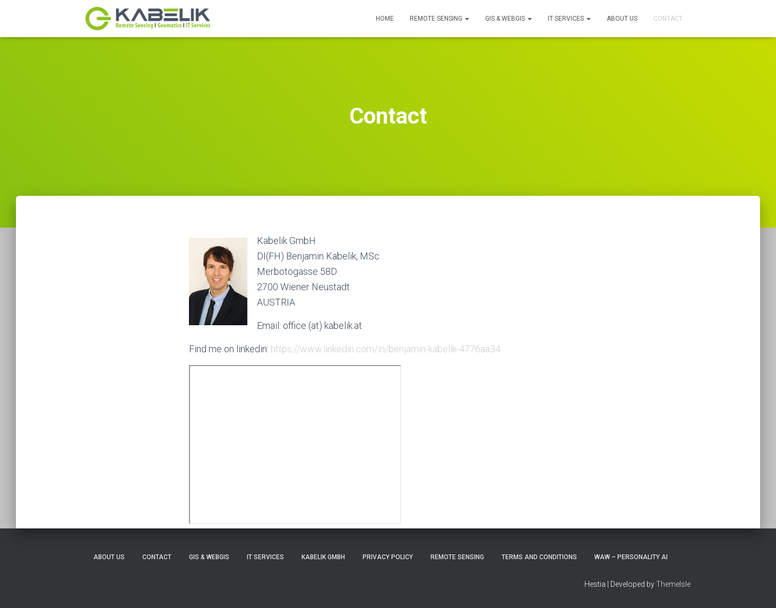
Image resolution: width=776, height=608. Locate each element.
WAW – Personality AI (631, 557)
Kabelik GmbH (323, 557)
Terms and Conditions (539, 557)
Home (385, 18)
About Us (622, 18)
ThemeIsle (673, 584)
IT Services (569, 18)
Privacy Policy (388, 557)
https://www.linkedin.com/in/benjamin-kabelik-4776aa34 (386, 348)
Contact (668, 18)
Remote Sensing (439, 18)
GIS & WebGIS (508, 18)
